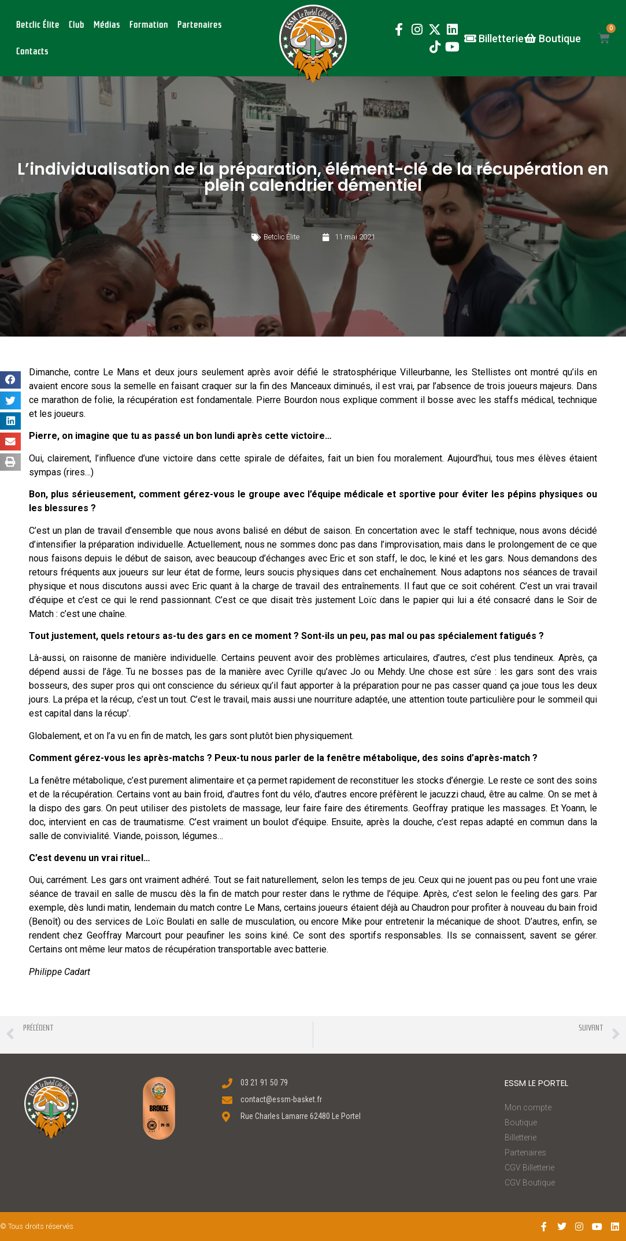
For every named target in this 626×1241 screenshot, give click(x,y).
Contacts (32, 51)
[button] (313, 44)
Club (76, 25)
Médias (107, 25)
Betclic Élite (38, 25)
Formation (148, 25)
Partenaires (199, 25)
